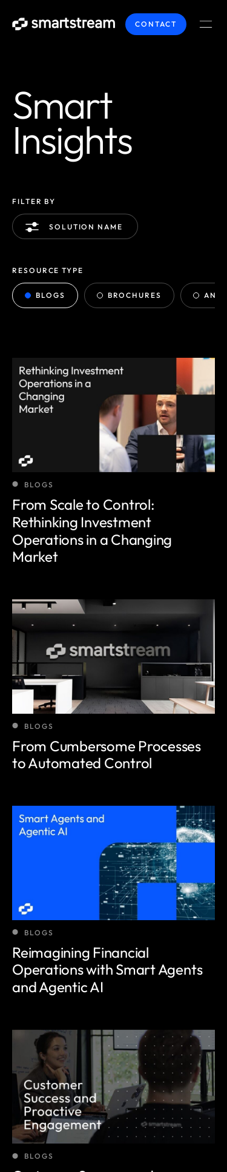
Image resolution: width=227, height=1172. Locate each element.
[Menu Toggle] (206, 24)
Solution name (76, 227)
